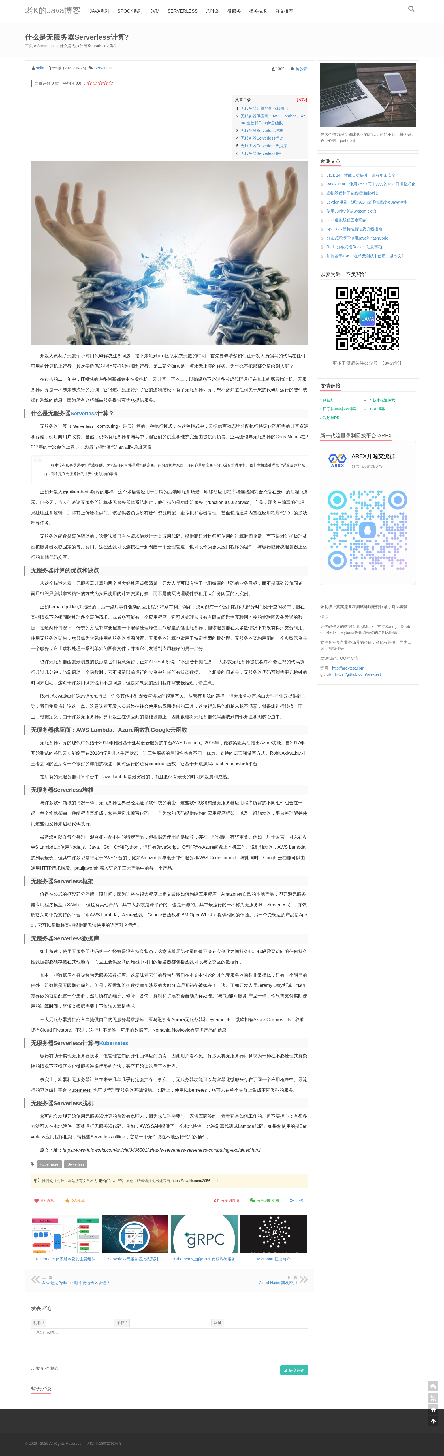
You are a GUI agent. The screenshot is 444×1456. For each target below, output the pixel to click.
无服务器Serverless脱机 (262, 153)
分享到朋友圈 (264, 1199)
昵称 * (38, 1321)
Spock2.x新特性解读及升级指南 (354, 235)
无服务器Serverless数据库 (264, 145)
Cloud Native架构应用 (278, 1282)
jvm (156, 11)
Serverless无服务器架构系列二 (135, 1258)
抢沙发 (302, 68)
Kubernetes (114, 1043)
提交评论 (294, 1369)
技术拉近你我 (384, 407)
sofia (40, 67)
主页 (29, 45)
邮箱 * (122, 1321)
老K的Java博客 (53, 11)
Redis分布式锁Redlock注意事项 (354, 253)
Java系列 (101, 11)
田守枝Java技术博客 (340, 415)
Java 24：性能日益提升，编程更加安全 (361, 175)
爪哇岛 (214, 11)
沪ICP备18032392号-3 (104, 1442)
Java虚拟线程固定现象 (346, 226)
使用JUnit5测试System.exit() (351, 217)
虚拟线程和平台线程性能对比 (352, 199)
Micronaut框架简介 (273, 1258)
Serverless (184, 11)
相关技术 (260, 11)
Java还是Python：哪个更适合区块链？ (76, 1282)
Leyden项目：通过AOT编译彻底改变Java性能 (366, 208)
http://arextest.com (348, 674)
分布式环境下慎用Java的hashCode (357, 244)
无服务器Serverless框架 (262, 138)
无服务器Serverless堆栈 (262, 130)
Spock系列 (131, 11)
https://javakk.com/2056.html (195, 1180)
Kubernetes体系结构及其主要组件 (66, 1258)
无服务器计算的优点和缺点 (264, 108)
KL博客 (379, 415)
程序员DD (331, 424)
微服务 (236, 11)
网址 (218, 1321)
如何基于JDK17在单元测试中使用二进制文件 (366, 262)
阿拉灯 (328, 407)
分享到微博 (226, 1199)
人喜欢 (43, 1199)
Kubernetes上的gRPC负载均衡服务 (204, 1258)
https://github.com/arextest (358, 680)
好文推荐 (286, 11)
